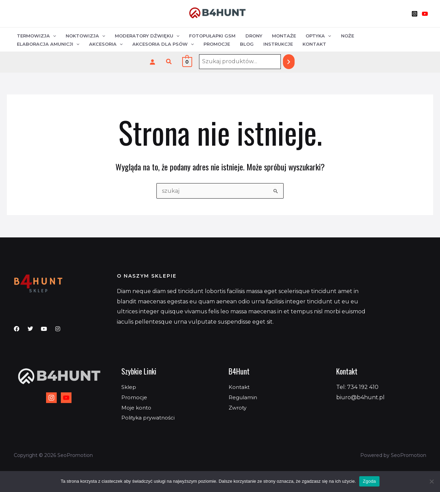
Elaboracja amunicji (388, 35)
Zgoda (369, 481)
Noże (341, 35)
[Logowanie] (152, 62)
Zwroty (238, 407)
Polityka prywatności (149, 417)
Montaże (279, 35)
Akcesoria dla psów (90, 44)
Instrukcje (202, 44)
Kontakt (238, 44)
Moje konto (137, 407)
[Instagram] (414, 14)
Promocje (143, 44)
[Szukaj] (289, 61)
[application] (53, 35)
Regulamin (244, 397)
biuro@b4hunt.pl (360, 397)
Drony (250, 35)
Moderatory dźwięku (145, 35)
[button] (169, 61)
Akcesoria (33, 44)
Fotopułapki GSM (209, 35)
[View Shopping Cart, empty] (187, 61)
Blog (172, 44)
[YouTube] (425, 14)
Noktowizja (84, 35)
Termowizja (36, 35)
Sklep (129, 387)
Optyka (313, 35)
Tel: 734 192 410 (357, 387)
